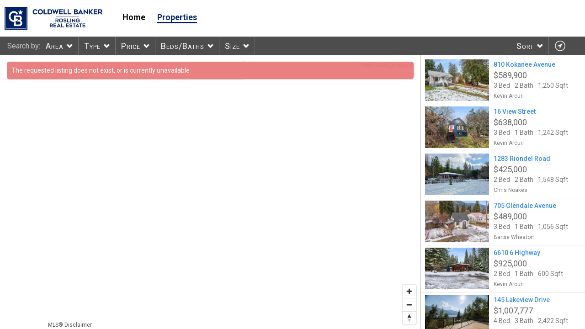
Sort (525, 46)
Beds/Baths (182, 46)
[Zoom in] (409, 291)
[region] (210, 192)
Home (133, 17)
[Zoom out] (409, 304)
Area (55, 46)
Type (92, 46)
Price (130, 46)
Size (232, 46)
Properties (177, 17)
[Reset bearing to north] (409, 317)
